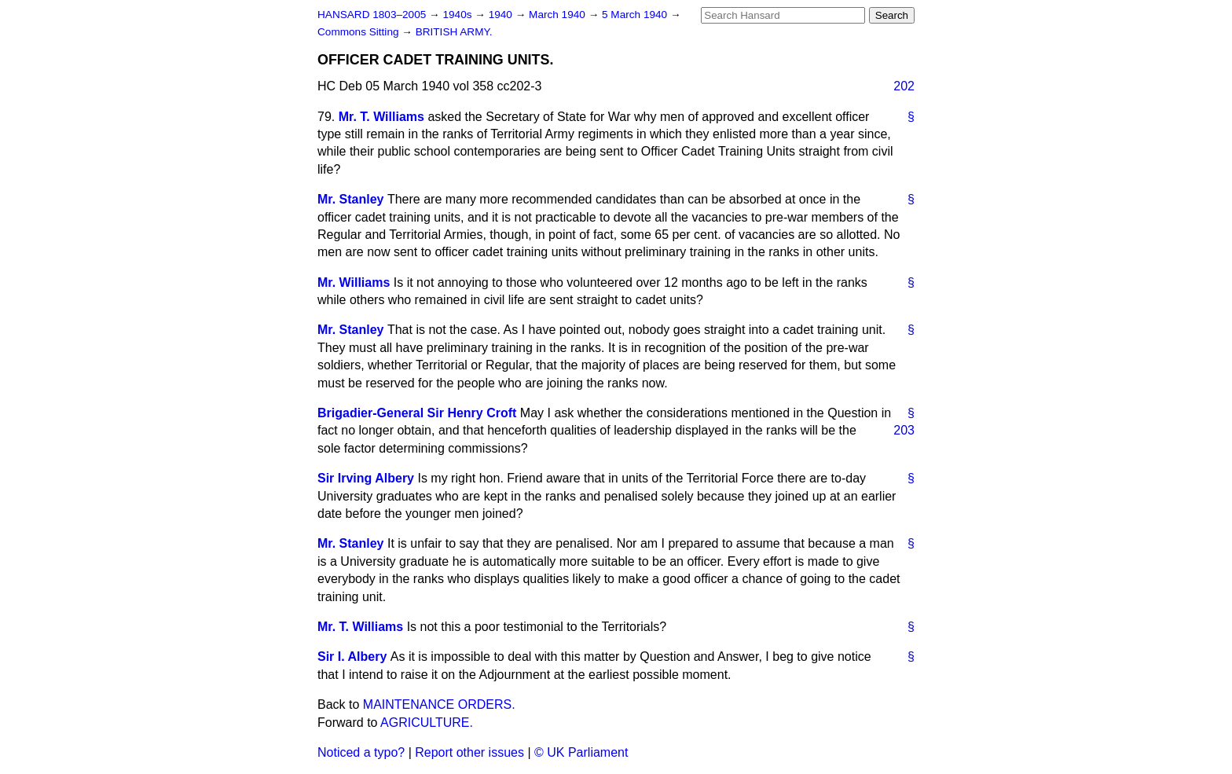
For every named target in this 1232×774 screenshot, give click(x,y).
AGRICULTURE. (426, 722)
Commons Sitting (359, 32)
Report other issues (469, 752)
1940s (458, 14)
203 (904, 430)
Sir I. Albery (352, 656)
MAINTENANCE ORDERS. (439, 704)
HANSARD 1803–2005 (371, 14)
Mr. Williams (353, 282)
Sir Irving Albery (365, 478)
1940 (502, 14)
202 (904, 86)
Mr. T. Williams (381, 116)
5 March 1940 (636, 14)
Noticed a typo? (361, 752)
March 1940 (558, 14)
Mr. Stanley (350, 199)
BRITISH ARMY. (454, 32)
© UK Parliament (581, 752)
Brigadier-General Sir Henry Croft (416, 413)
